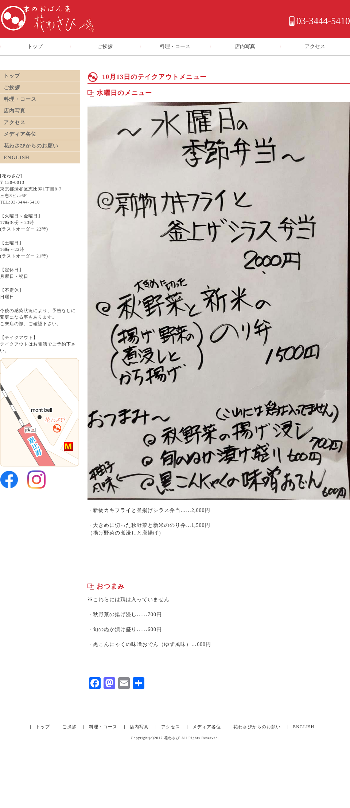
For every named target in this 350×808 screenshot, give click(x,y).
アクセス (315, 46)
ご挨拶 (105, 46)
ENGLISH (303, 726)
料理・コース (175, 46)
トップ (35, 46)
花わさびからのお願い (257, 726)
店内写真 (245, 46)
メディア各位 (206, 726)
